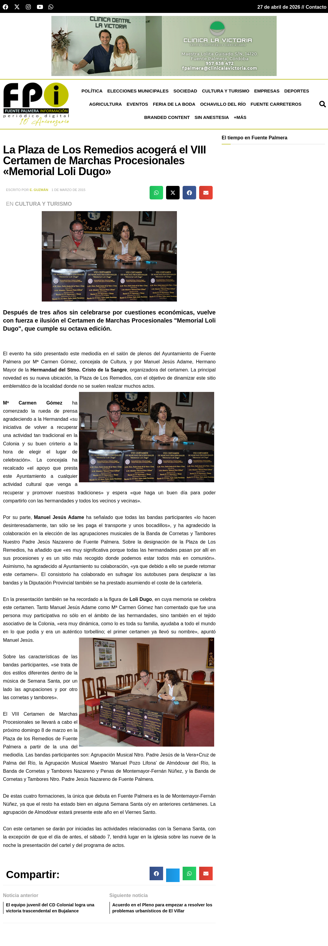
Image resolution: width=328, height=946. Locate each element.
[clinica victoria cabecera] (164, 47)
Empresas (266, 92)
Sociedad (185, 92)
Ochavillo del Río (223, 105)
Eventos (137, 105)
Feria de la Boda (174, 105)
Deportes (296, 92)
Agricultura (105, 105)
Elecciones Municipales (138, 92)
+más (240, 119)
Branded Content (167, 119)
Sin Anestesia (212, 119)
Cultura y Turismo (225, 92)
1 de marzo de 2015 (68, 191)
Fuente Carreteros (276, 105)
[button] (156, 194)
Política (91, 92)
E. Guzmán (39, 191)
